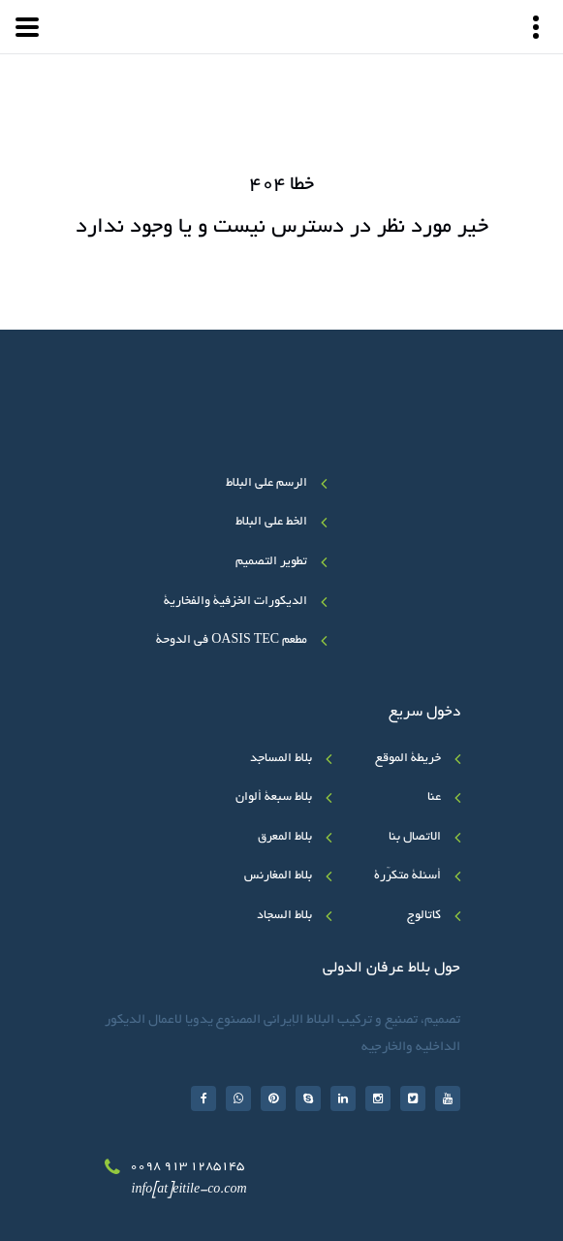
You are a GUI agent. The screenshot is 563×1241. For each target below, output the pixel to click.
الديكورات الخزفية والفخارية (235, 602)
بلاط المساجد (281, 759)
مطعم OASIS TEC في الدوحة (231, 641)
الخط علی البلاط (271, 522)
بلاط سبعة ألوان (273, 798)
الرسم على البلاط (266, 484)
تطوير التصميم (271, 562)
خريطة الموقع (408, 759)
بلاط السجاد (284, 916)
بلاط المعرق (285, 837)
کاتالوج (424, 916)
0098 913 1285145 (187, 1167)
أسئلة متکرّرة (407, 876)
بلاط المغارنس (278, 876)
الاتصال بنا (415, 837)
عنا (434, 798)
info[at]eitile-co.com (189, 1190)
